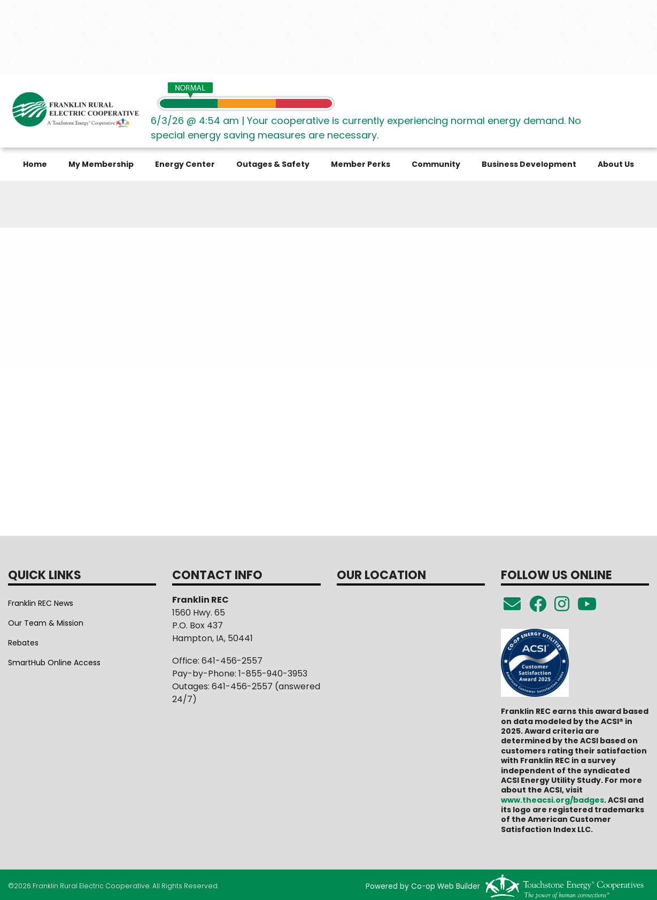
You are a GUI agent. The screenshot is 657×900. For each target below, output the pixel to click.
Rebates (23, 642)
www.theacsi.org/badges (552, 800)
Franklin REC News (40, 603)
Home (35, 164)
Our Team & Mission (45, 623)
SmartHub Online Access (54, 662)
